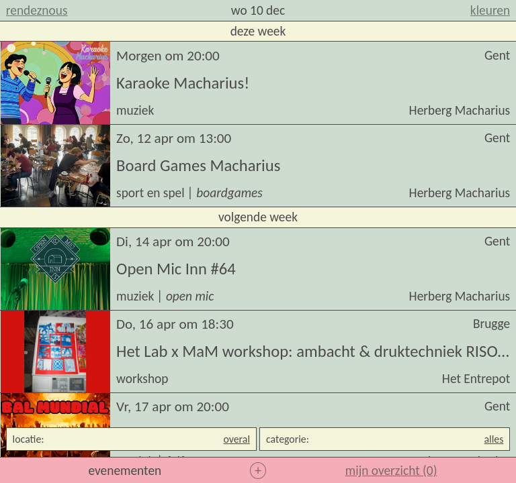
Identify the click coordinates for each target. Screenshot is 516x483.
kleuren (490, 10)
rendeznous (37, 10)
